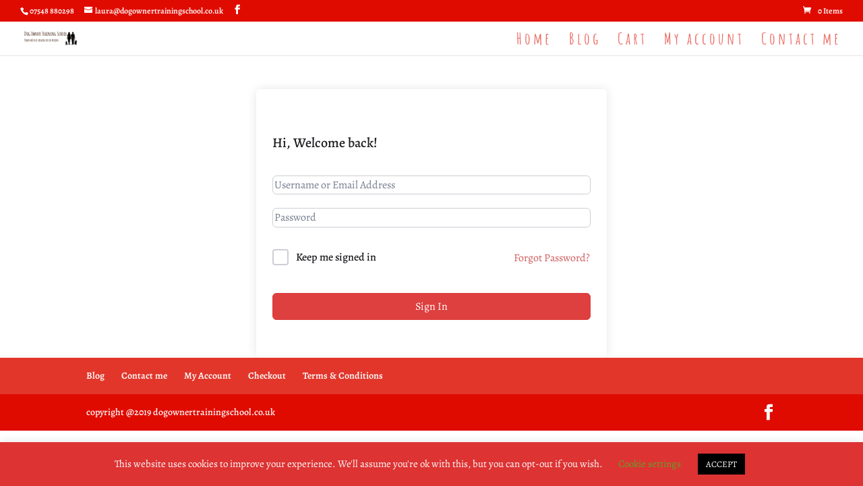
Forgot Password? (552, 257)
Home (534, 41)
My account (704, 41)
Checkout (267, 375)
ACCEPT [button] (721, 464)
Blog (585, 41)
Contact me (801, 41)
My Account (207, 375)
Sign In (431, 306)
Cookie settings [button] (649, 463)
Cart (632, 41)
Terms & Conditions (343, 375)
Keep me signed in (336, 257)
